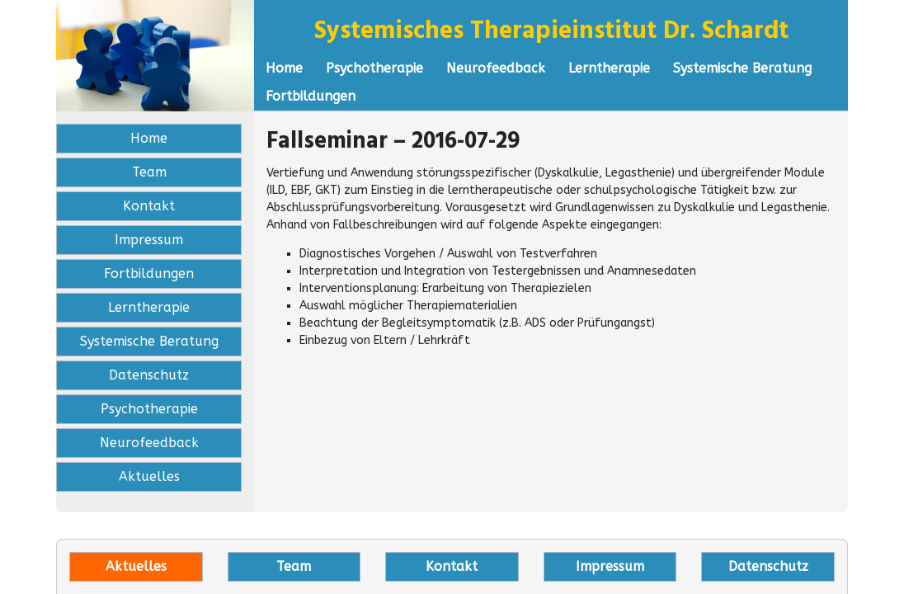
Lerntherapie (609, 68)
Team (149, 172)
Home (284, 68)
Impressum (149, 240)
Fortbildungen (310, 96)
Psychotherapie (374, 68)
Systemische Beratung (742, 68)
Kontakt (149, 206)
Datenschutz (149, 375)
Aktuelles (149, 476)
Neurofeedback (495, 68)
